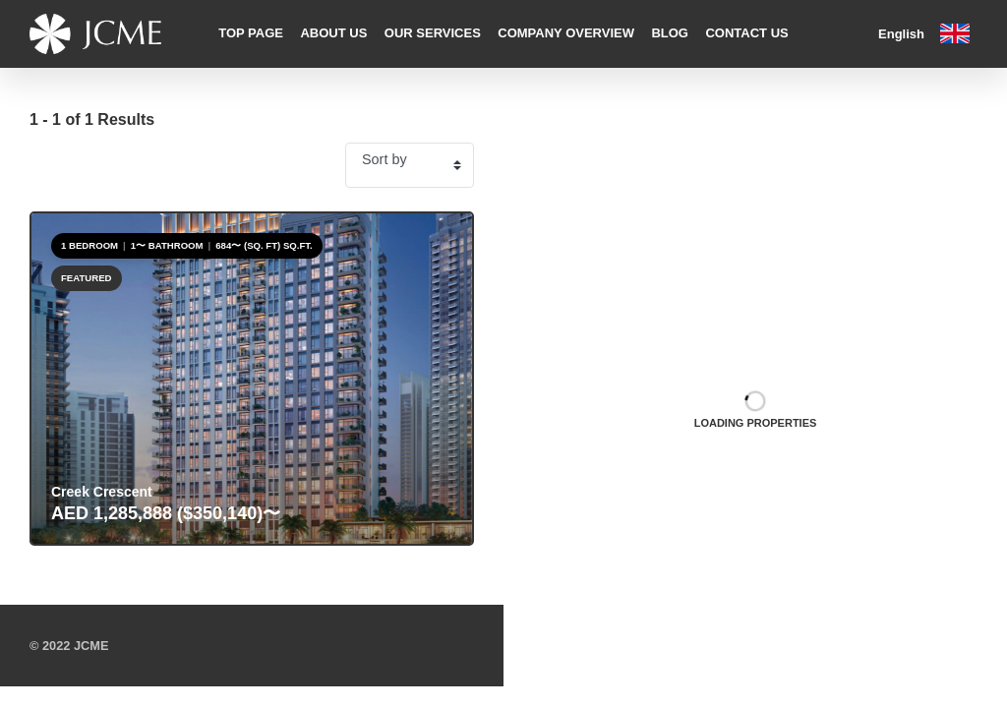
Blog (669, 33)
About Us (333, 33)
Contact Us (746, 33)
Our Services (433, 33)
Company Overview (566, 33)
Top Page (250, 33)
